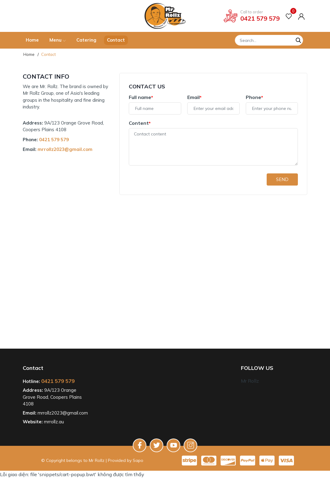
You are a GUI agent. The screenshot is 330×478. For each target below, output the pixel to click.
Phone (254, 97)
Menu (57, 40)
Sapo (138, 460)
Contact (116, 40)
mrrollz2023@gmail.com (65, 149)
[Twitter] (156, 445)
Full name (141, 97)
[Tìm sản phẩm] (269, 40)
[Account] (301, 16)
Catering (86, 40)
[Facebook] (139, 445)
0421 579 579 (260, 18)
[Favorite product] (289, 16)
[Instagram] (190, 445)
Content (140, 123)
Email (194, 97)
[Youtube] (173, 445)
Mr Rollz (250, 381)
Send (282, 179)
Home (32, 40)
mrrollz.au (54, 422)
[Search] (298, 39)
